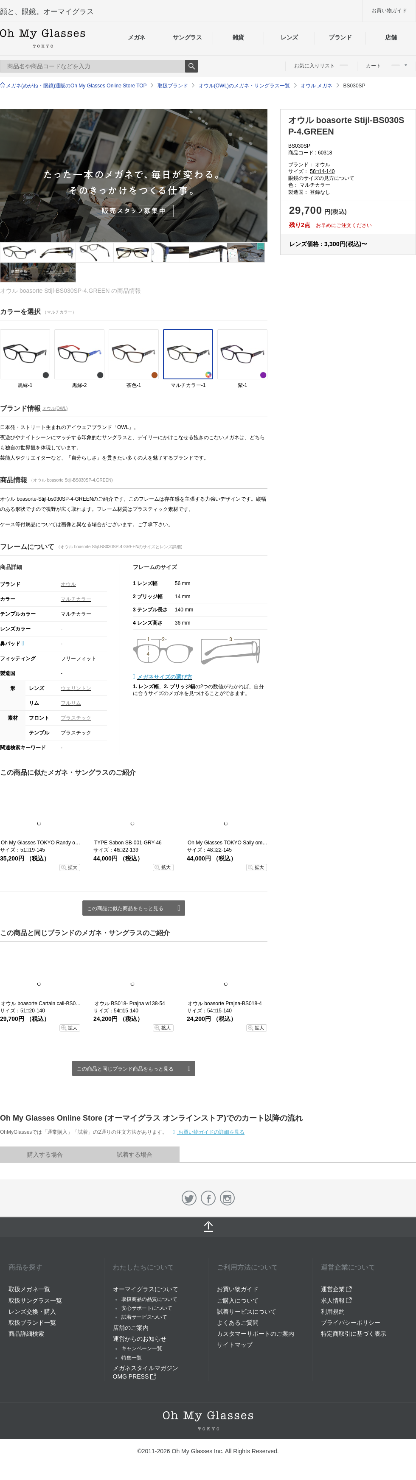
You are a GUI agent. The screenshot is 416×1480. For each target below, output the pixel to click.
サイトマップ (235, 1344)
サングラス (187, 37)
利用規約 (333, 1311)
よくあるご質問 (238, 1322)
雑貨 (238, 37)
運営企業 (336, 1289)
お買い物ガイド (389, 11)
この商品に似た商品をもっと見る (125, 908)
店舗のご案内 (131, 1327)
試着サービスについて (246, 1311)
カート (386, 66)
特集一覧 (131, 1358)
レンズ (289, 37)
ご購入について (238, 1300)
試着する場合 (134, 1154)
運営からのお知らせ (139, 1338)
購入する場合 (45, 1154)
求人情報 (336, 1300)
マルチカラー (76, 599)
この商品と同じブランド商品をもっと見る (125, 1069)
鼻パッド (12, 644)
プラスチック (76, 718)
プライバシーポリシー (350, 1322)
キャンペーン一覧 (141, 1348)
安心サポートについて (146, 1308)
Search (191, 66)
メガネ (136, 37)
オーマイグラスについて (145, 1289)
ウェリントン (76, 688)
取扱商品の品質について (149, 1299)
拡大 (72, 867)
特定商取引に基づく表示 (353, 1333)
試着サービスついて (144, 1317)
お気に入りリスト (321, 66)
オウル (68, 584)
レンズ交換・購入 (32, 1311)
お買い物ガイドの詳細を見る (211, 1132)
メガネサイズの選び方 (164, 677)
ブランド (340, 37)
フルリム (71, 703)
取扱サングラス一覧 (35, 1300)
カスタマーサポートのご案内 (255, 1333)
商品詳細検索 (26, 1333)
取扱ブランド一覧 (32, 1322)
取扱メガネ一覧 (29, 1289)
